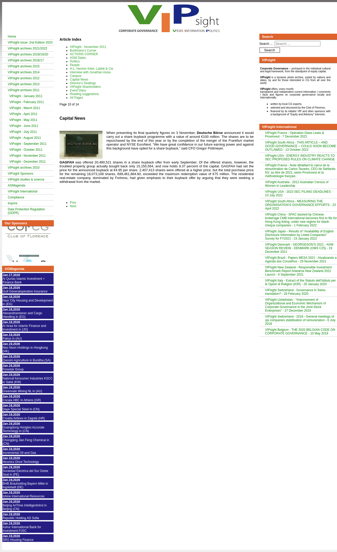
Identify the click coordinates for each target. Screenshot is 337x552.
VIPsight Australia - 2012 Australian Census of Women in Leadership (296, 184)
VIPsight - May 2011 (23, 120)
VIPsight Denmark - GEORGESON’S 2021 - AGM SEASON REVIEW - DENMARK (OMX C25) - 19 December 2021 (299, 248)
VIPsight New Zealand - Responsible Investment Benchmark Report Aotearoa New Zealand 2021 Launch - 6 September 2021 (298, 271)
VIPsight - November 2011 (27, 155)
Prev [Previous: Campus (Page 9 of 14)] (73, 202)
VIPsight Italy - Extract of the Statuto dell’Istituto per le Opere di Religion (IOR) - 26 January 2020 (300, 282)
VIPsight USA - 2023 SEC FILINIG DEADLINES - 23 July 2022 (299, 193)
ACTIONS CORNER (84, 54)
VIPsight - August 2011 (25, 138)
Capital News (79, 79)
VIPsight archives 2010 (24, 167)
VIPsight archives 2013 (24, 84)
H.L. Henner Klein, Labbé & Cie (91, 68)
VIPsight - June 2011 (23, 126)
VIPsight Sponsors (20, 173)
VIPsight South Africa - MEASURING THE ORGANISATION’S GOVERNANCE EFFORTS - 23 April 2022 (300, 204)
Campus (76, 76)
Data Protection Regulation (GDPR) (26, 211)
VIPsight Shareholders (85, 87)
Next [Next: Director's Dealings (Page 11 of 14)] (73, 206)
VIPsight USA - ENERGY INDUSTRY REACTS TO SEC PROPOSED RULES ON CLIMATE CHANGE (300, 157)
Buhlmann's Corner (83, 50)
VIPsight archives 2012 (24, 78)
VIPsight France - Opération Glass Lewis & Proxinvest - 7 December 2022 (294, 134)
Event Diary (78, 90)
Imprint (12, 203)
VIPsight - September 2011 (28, 144)
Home (12, 36)
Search (269, 50)
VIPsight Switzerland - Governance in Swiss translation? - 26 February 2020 (295, 292)
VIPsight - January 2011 (25, 96)
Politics (75, 61)
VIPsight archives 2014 (24, 72)
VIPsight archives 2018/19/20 (28, 54)
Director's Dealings (83, 83)
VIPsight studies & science (26, 179)
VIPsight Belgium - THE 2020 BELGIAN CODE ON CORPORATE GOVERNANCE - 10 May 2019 (300, 331)
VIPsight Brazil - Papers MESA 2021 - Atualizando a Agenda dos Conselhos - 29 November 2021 (300, 259)
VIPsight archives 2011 (24, 90)
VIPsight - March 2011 (24, 108)
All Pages (76, 97)
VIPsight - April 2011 (23, 114)
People (74, 65)
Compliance (16, 197)
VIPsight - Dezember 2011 (27, 161)
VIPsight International (22, 191)
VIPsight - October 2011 (25, 150)
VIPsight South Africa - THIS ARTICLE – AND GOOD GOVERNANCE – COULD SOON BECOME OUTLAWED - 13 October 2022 (300, 146)
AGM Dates (78, 58)
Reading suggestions (84, 94)
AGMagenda (16, 185)
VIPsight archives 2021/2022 (27, 48)
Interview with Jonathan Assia (90, 72)
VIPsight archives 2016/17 (26, 60)
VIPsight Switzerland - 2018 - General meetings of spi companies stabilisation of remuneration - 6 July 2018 (300, 320)
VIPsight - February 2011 (26, 102)
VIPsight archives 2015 (24, 66)
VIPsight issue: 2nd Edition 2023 (30, 42)
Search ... (266, 44)
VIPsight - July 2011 (23, 132)
